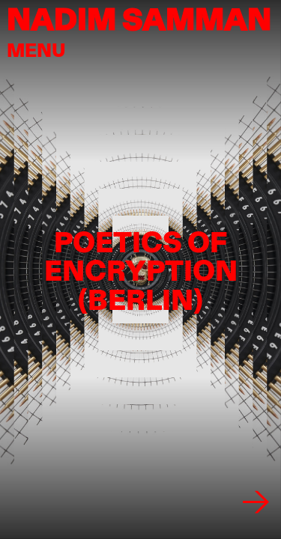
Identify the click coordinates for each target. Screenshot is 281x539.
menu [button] (36, 50)
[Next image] (256, 502)
